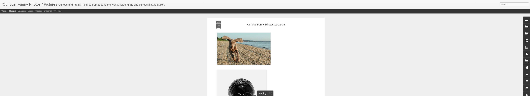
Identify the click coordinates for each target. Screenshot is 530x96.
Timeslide (57, 11)
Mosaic (30, 11)
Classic (4, 11)
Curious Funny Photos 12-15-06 (266, 17)
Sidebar (38, 11)
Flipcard (12, 11)
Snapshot (48, 11)
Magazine (22, 11)
